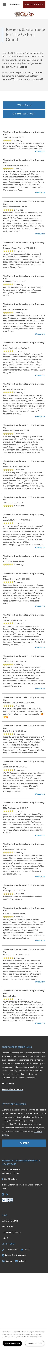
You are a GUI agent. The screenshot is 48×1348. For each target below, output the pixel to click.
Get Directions (10, 1179)
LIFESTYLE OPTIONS (11, 1233)
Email (25, 1250)
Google (7, 1261)
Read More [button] (40, 151)
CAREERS (24, 1143)
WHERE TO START (10, 1221)
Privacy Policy (8, 1084)
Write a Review (24, 105)
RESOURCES (8, 1227)
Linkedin (20, 1261)
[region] (24, 1338)
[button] (34, 4)
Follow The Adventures (14, 1255)
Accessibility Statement (12, 1089)
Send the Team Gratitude (24, 114)
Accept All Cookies (12, 1343)
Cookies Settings (34, 1343)
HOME (5, 1238)
